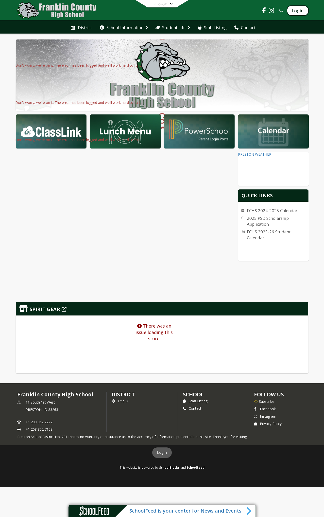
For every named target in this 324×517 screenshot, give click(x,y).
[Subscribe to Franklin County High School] (264, 401)
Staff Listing (195, 401)
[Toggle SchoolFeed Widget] (249, 511)
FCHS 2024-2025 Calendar (272, 210)
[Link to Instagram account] (271, 11)
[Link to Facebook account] (264, 11)
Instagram (265, 416)
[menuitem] (81, 27)
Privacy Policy (268, 423)
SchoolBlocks (169, 467)
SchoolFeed (196, 467)
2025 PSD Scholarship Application (268, 221)
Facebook (265, 408)
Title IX (120, 401)
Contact (192, 408)
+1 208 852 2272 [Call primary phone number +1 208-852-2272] (39, 422)
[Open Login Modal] (298, 10)
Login (162, 452)
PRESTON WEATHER (254, 154)
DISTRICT (123, 394)
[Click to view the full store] (162, 308)
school (193, 394)
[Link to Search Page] (280, 10)
